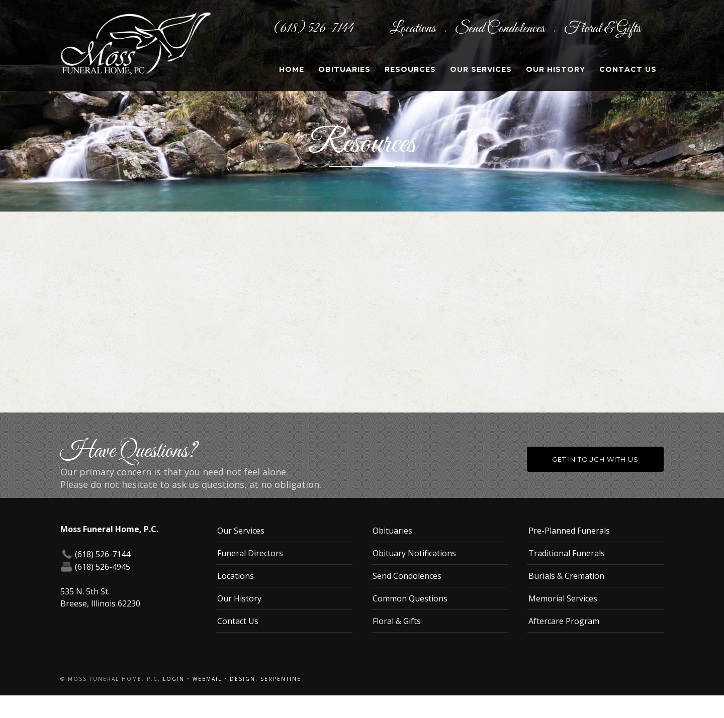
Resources (410, 69)
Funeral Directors (250, 553)
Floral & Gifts (602, 28)
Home (291, 69)
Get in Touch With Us (595, 459)
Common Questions (410, 598)
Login (174, 678)
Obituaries (344, 69)
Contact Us (628, 69)
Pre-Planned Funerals (569, 530)
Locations (414, 28)
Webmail (207, 678)
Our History (555, 69)
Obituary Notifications (414, 553)
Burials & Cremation (566, 575)
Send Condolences (501, 28)
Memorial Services (562, 598)
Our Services (481, 69)
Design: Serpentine (265, 678)
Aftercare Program (563, 621)
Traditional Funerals (566, 553)
